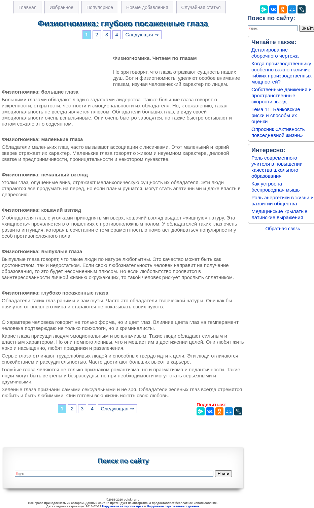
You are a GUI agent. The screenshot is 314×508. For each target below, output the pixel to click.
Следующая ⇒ (142, 34)
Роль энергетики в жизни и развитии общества (282, 200)
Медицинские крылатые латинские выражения (279, 214)
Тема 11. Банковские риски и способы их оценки (275, 115)
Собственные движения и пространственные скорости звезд (281, 95)
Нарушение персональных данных (173, 506)
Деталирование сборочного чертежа (275, 53)
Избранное (61, 7)
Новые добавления (147, 7)
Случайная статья (201, 7)
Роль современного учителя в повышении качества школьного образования (277, 167)
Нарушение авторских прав (122, 506)
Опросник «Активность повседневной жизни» (278, 132)
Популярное (99, 7)
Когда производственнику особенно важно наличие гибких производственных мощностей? (281, 72)
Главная (27, 7)
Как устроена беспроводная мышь (275, 187)
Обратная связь (282, 228)
